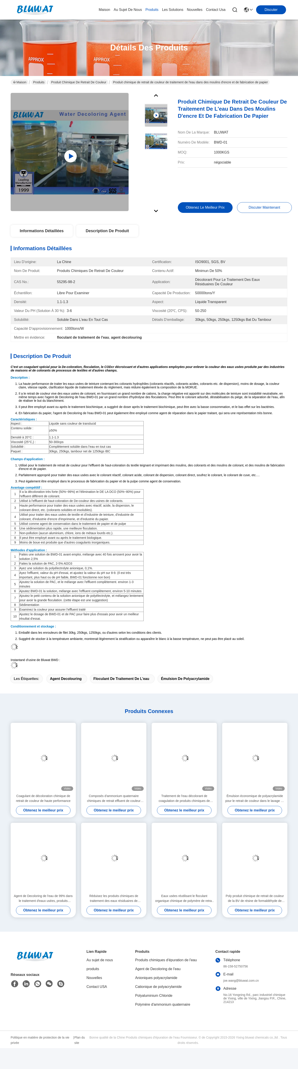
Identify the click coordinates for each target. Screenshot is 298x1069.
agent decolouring (66, 679)
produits (152, 10)
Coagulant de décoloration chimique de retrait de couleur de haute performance (43, 798)
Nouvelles (94, 978)
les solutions (172, 10)
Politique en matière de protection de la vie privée (40, 1040)
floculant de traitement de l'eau (121, 679)
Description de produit (107, 231)
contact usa (215, 10)
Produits (38, 82)
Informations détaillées (42, 231)
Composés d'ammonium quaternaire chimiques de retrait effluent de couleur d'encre (114, 798)
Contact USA (96, 987)
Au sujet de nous (99, 960)
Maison (104, 10)
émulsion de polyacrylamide (185, 679)
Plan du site (79, 1040)
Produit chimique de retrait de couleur (78, 82)
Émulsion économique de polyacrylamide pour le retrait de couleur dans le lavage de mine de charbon (254, 798)
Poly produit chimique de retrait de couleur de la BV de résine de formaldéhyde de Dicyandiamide (255, 898)
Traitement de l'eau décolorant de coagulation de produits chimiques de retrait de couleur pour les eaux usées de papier (184, 798)
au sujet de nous (128, 10)
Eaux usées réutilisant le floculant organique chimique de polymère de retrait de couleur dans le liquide (184, 898)
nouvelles (194, 10)
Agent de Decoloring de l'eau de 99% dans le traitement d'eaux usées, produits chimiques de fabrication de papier (43, 898)
